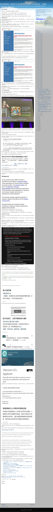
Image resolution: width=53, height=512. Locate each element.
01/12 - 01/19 (39, 114)
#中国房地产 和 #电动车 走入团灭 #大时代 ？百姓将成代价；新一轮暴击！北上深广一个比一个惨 (44, 111)
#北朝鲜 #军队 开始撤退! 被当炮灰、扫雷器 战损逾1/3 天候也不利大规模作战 (44, 92)
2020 (38, 120)
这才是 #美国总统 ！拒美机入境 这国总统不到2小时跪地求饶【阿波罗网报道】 (44, 104)
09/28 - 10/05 (39, 48)
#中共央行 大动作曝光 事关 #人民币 (42, 102)
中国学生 (15, 136)
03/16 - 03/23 (39, 80)
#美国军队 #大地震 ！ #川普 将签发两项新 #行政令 (44, 103)
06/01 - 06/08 (39, 67)
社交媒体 (10, 132)
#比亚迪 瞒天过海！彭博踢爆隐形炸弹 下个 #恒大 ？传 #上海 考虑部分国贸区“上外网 (44, 106)
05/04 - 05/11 (39, 72)
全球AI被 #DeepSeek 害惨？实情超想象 (43, 89)
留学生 (13, 215)
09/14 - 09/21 (39, 50)
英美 (18, 16)
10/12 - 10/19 (39, 46)
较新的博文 (4, 504)
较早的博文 (32, 504)
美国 (17, 26)
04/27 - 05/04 (39, 73)
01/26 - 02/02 (39, 88)
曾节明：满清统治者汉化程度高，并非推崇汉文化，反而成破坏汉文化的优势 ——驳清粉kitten (43, 9)
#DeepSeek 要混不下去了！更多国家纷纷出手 (44, 90)
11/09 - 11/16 (39, 41)
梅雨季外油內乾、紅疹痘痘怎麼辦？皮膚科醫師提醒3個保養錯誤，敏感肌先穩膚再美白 (43, 11)
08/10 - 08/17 (39, 56)
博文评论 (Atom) (5, 506)
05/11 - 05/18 (39, 71)
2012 (38, 129)
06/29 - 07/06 (39, 63)
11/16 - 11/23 (39, 40)
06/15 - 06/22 (39, 65)
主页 (18, 504)
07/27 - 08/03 (39, 58)
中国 (22, 128)
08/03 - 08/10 (39, 57)
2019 (38, 121)
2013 (38, 128)
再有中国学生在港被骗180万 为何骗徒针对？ (11, 464)
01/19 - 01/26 (39, 113)
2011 (38, 130)
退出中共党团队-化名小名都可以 (6, 477)
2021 (38, 119)
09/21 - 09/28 (39, 49)
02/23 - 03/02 (39, 83)
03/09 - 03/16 (39, 81)
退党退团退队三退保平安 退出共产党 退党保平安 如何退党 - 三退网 (23, 4)
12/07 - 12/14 (39, 37)
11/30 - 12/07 (39, 38)
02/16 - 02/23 (39, 84)
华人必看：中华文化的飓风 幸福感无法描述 (9, 469)
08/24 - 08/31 (39, 54)
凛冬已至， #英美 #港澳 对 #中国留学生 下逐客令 (44, 96)
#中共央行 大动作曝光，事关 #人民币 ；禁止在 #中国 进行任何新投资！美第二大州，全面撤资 (44, 97)
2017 (38, 123)
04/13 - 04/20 (39, 75)
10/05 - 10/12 (39, 47)
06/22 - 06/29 (39, 64)
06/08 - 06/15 (39, 66)
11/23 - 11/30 (39, 39)
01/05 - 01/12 (39, 115)
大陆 (28, 16)
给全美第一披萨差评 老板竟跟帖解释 (10, 463)
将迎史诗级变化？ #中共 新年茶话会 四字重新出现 (44, 93)
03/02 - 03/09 (39, 82)
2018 (38, 122)
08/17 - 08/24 (39, 55)
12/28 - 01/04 (39, 33)
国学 (15, 94)
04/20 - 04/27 (39, 74)
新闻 (12, 14)
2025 (38, 32)
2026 (38, 31)
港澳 (19, 16)
